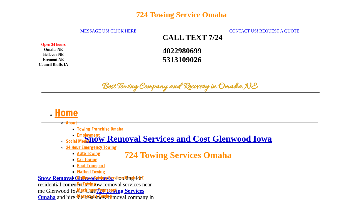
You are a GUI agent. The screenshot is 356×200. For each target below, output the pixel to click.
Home (66, 113)
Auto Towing (88, 153)
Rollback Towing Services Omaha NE (110, 178)
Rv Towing (86, 184)
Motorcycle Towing (94, 196)
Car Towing (87, 159)
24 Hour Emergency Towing (91, 147)
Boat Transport (91, 165)
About (71, 123)
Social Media (78, 141)
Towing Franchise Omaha (100, 129)
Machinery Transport (96, 190)
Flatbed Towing (91, 172)
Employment (88, 135)
